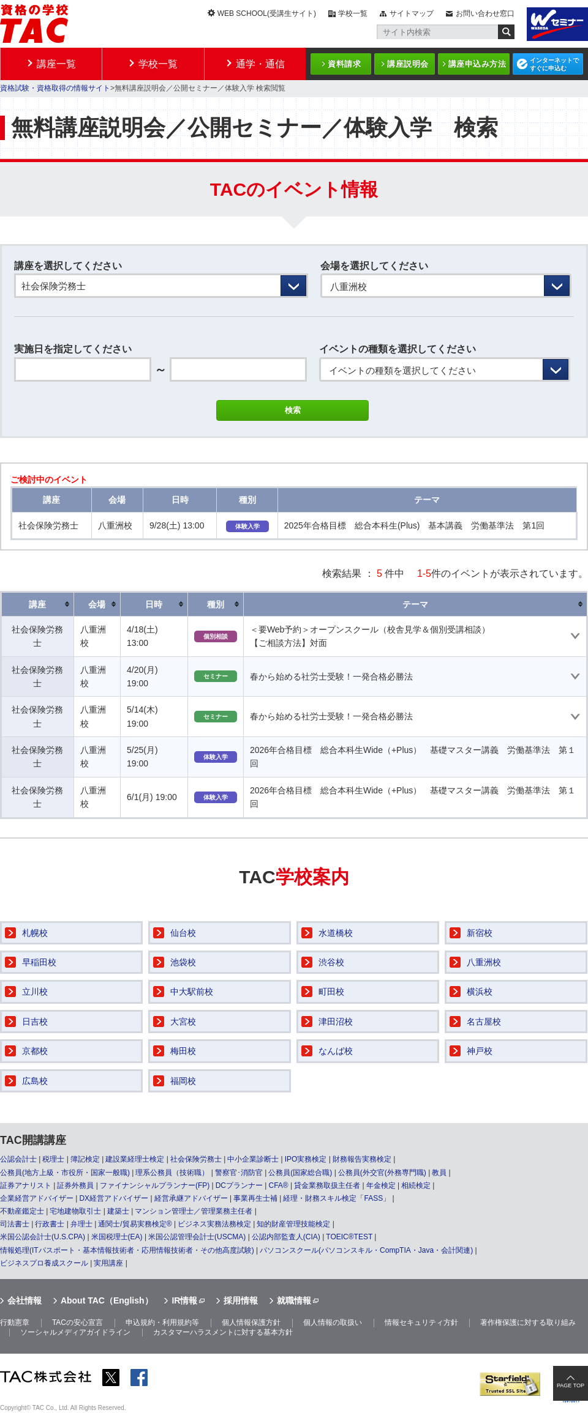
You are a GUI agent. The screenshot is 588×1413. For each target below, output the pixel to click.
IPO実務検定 (306, 1159)
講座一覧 (56, 64)
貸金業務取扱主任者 (327, 1185)
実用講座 (108, 1263)
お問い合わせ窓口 (485, 13)
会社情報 (24, 1300)
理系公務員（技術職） (172, 1172)
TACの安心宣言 (77, 1322)
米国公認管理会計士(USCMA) (197, 1237)
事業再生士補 (255, 1198)
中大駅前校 (191, 991)
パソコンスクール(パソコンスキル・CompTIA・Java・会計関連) (366, 1250)
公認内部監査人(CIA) (286, 1237)
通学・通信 (260, 64)
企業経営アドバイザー (37, 1198)
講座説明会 (408, 64)
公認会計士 (18, 1159)
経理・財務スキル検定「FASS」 (336, 1198)
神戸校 (479, 1051)
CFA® (278, 1185)
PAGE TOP (570, 1385)
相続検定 (416, 1185)
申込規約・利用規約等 (162, 1322)
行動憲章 (14, 1322)
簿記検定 (85, 1159)
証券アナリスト (25, 1185)
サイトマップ (412, 13)
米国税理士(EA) (117, 1237)
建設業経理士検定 (134, 1159)
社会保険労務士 (196, 1159)
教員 (439, 1172)
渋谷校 (331, 962)
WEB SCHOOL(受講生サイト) (266, 13)
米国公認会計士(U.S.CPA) (42, 1237)
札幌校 (35, 933)
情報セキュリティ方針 (421, 1322)
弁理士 (81, 1224)
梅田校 (183, 1051)
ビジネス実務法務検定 (214, 1224)
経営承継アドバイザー (191, 1198)
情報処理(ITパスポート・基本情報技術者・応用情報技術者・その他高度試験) (127, 1250)
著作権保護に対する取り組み (528, 1322)
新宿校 (479, 933)
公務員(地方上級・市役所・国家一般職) (65, 1172)
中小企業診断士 (253, 1159)
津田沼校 (335, 1021)
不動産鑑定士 (22, 1211)
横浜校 (479, 991)
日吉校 (35, 1021)
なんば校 (335, 1051)
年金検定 (381, 1185)
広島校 (35, 1081)
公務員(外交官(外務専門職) (382, 1172)
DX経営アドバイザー (113, 1198)
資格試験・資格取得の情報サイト (55, 88)
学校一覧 (353, 13)
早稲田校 (39, 962)
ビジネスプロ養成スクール (44, 1263)
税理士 (53, 1159)
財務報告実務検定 (362, 1159)
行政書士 (49, 1224)
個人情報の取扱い (332, 1322)
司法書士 (14, 1224)
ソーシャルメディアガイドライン (75, 1332)
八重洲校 (484, 962)
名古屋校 (484, 1021)
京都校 (35, 1051)
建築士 (118, 1211)
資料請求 (344, 64)
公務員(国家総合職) (300, 1172)
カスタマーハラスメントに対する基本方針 (223, 1332)
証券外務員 (75, 1185)
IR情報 (184, 1300)
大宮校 (183, 1021)
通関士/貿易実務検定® (135, 1224)
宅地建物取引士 (75, 1211)
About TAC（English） (107, 1300)
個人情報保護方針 (251, 1322)
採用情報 (241, 1300)
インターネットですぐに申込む (554, 64)
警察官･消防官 (239, 1172)
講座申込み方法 (477, 64)
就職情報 (294, 1300)
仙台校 (183, 933)
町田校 (331, 991)
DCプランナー (239, 1185)
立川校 (35, 991)
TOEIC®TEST (349, 1237)
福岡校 (183, 1081)
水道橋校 (335, 933)
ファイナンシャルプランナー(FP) (154, 1185)
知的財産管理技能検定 (293, 1224)
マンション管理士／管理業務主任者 (193, 1211)
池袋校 (183, 962)
